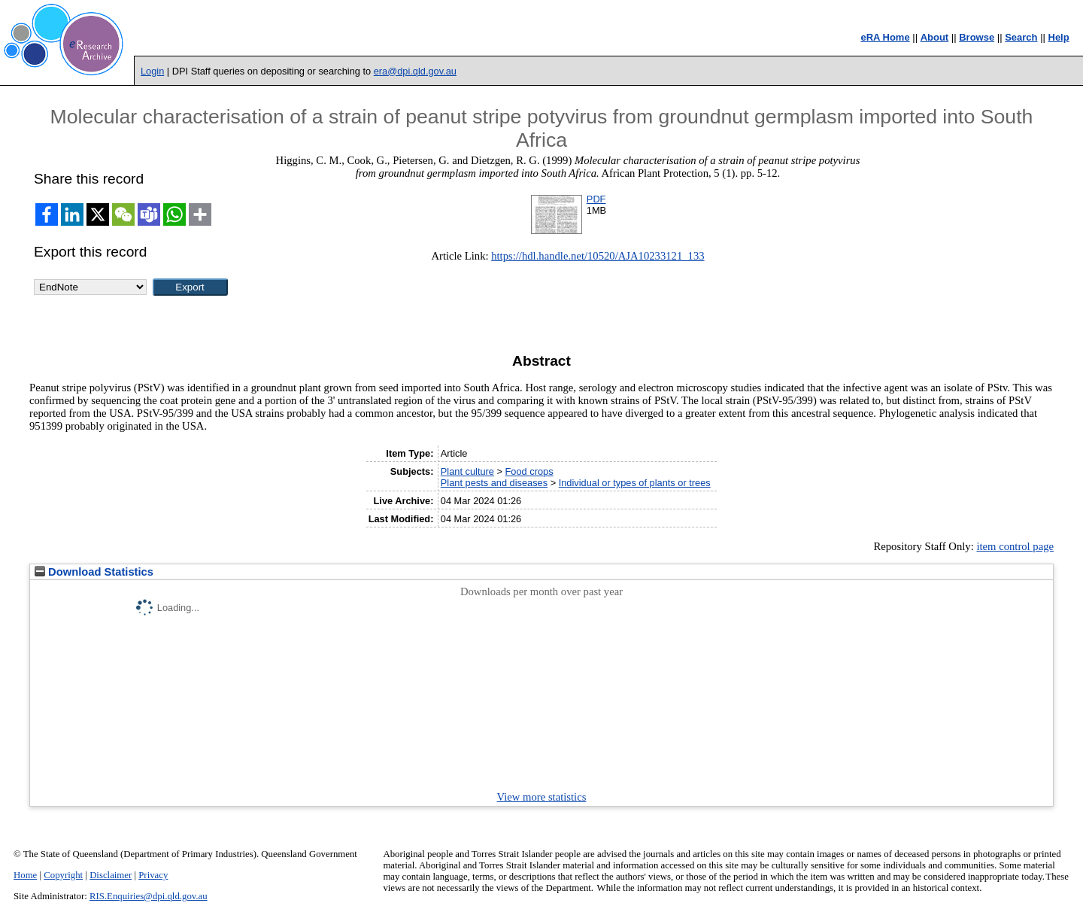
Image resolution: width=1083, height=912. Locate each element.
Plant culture (467, 471)
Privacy (153, 875)
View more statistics (542, 797)
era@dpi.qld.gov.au (415, 71)
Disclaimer (110, 875)
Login (152, 71)
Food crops (529, 471)
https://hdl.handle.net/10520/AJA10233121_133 (597, 256)
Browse (976, 37)
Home (25, 875)
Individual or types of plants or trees (635, 482)
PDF (596, 199)
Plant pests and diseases (494, 482)
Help (1058, 37)
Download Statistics (94, 572)
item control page (1015, 546)
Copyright (63, 875)
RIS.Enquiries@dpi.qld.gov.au (148, 896)
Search (1021, 37)
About (935, 37)
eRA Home (884, 37)
